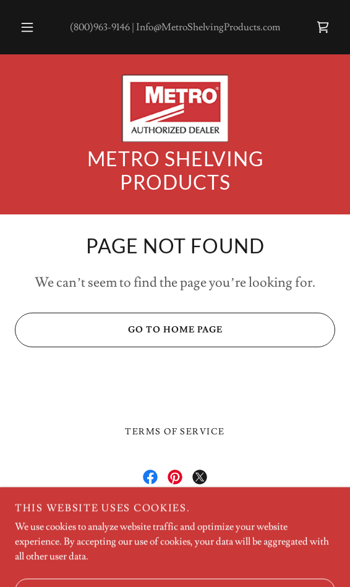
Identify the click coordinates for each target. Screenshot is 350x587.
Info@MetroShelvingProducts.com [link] (208, 27)
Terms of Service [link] (175, 431)
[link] (322, 27)
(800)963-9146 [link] (100, 27)
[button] (29, 27)
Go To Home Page (118, 330)
